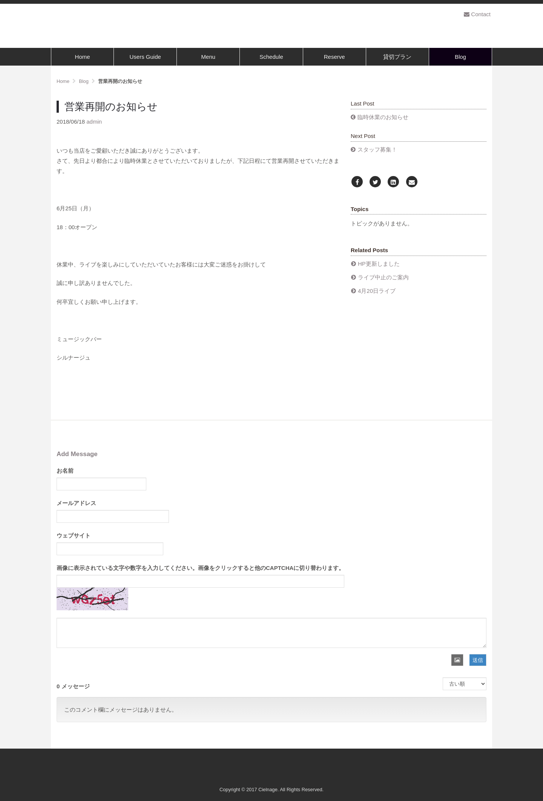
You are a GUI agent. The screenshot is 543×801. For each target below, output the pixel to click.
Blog (460, 57)
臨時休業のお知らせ (382, 117)
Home (82, 57)
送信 (477, 660)
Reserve (334, 57)
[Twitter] (375, 182)
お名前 (65, 470)
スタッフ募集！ (377, 149)
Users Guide (145, 57)
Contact (477, 14)
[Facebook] (357, 182)
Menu (208, 57)
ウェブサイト (73, 535)
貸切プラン (397, 57)
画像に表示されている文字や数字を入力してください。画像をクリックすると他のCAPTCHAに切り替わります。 (200, 568)
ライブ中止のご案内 (383, 277)
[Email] (411, 182)
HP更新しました (379, 263)
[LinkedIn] (393, 182)
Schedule (271, 57)
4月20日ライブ (377, 291)
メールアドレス (76, 503)
